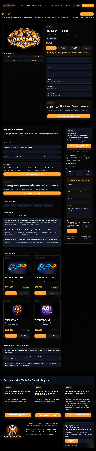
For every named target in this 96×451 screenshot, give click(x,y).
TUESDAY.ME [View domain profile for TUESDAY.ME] (11, 320)
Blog (62, 5)
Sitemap (45, 432)
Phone (81, 191)
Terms (56, 432)
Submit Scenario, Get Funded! (32, 193)
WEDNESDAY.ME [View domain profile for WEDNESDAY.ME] (42, 320)
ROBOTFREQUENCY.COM (55, 18)
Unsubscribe (85, 441)
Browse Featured (88, 5)
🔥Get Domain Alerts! (87, 14)
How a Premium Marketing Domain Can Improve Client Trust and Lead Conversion (30, 230)
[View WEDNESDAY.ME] (46, 311)
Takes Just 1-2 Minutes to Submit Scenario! (69, 116)
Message (69, 205)
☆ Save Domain (63, 48)
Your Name (69, 184)
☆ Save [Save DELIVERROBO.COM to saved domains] (57, 258)
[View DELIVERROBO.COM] (46, 268)
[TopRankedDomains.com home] (9, 5)
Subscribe (57, 5)
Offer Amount (70, 198)
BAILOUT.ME (67, 18)
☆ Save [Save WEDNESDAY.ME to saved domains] (57, 300)
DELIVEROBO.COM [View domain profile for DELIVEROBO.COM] (14, 277)
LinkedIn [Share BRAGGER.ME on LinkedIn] (37, 56)
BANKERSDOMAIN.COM (80, 18)
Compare (40, 5)
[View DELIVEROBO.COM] (17, 268)
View (11, 293)
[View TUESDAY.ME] (17, 311)
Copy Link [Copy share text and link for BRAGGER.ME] (34, 60)
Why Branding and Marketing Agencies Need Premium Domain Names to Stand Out (31, 220)
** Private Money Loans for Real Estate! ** (78, 415)
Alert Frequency (85, 222)
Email (68, 191)
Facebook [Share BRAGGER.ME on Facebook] (10, 56)
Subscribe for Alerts (72, 441)
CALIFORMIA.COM (31, 18)
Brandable (49, 26)
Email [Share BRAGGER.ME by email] (14, 60)
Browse (22, 5)
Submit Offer (72, 230)
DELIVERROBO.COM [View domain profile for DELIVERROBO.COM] (44, 277)
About (46, 5)
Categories (34, 5)
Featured (27, 5)
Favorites (67, 5)
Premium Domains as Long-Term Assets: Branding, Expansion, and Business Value (31, 239)
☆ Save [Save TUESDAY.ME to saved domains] (27, 300)
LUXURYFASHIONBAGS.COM (15, 18)
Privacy (51, 432)
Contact (51, 5)
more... (38, 224)
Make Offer (51, 48)
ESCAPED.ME (42, 18)
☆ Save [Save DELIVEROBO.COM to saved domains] (27, 258)
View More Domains (75, 48)
